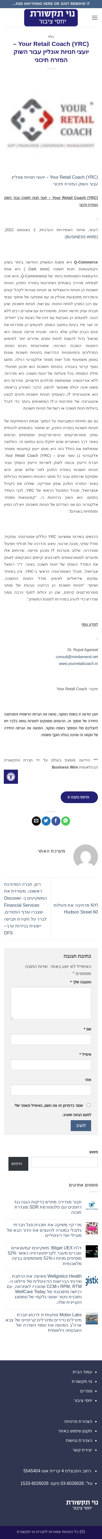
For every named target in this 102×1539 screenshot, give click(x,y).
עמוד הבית (82, 1372)
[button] (94, 17)
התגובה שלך (80, 982)
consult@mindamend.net (77, 657)
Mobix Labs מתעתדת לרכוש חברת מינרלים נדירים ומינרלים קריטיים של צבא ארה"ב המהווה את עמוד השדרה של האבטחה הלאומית (43, 1322)
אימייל (85, 1054)
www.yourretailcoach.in (78, 663)
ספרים (86, 1391)
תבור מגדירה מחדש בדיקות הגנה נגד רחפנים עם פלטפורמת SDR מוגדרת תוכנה (48, 1207)
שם (87, 1029)
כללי (51, 36)
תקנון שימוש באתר (75, 1431)
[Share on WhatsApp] (65, 821)
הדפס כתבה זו (78, 797)
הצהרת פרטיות (78, 1421)
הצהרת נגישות (79, 1440)
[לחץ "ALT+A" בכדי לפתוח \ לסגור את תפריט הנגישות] (11, 777)
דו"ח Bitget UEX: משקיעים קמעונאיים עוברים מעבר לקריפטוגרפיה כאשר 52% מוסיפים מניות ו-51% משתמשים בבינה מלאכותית (45, 1256)
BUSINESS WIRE (81, 237)
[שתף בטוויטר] (46, 821)
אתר (88, 1079)
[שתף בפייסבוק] (55, 821)
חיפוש (93, 1152)
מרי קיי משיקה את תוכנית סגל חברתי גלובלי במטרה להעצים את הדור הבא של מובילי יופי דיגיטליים (44, 1229)
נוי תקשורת (82, 1381)
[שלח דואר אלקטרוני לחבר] (36, 821)
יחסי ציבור (83, 1400)
